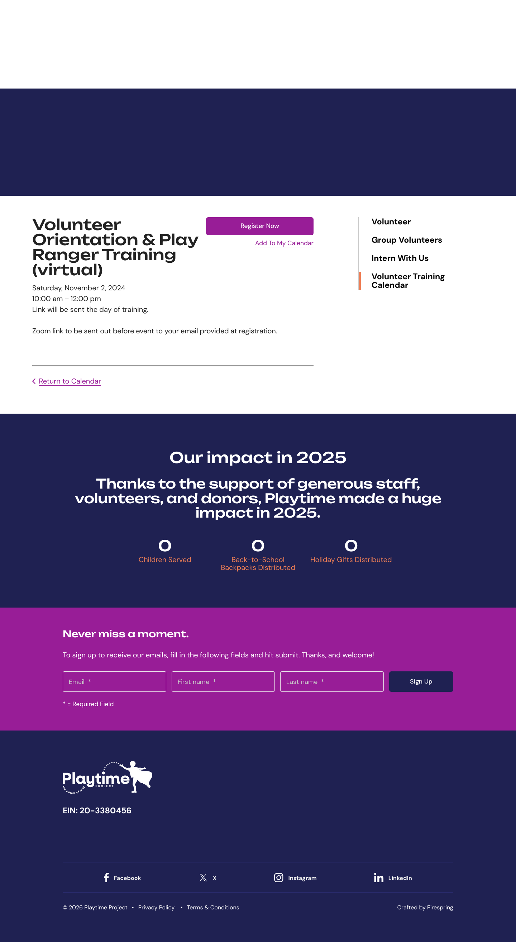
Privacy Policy (156, 907)
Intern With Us (400, 258)
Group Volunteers (407, 240)
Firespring (440, 907)
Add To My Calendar (284, 243)
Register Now (259, 226)
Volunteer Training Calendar (408, 281)
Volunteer (391, 222)
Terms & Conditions (213, 907)
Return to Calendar (70, 381)
